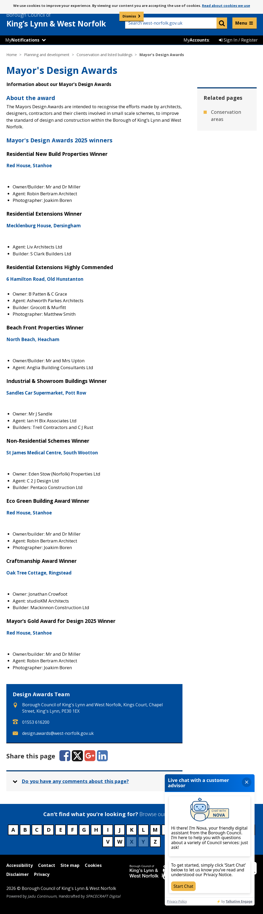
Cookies (93, 865)
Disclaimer (17, 874)
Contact (46, 865)
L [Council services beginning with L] (143, 829)
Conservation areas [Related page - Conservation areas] (226, 115)
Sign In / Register (238, 40)
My (22, 40)
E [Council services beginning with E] (60, 829)
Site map (69, 865)
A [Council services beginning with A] (13, 829)
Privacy (41, 874)
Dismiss (129, 16)
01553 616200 (35, 722)
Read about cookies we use (226, 5)
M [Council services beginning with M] (155, 829)
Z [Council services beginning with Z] (155, 841)
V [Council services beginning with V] (108, 841)
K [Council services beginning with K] (131, 829)
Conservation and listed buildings (105, 54)
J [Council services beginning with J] (120, 829)
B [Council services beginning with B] (25, 829)
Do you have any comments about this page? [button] (75, 781)
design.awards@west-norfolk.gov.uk (58, 733)
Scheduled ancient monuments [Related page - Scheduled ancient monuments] (225, 188)
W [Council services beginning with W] (119, 841)
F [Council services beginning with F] (72, 829)
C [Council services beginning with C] (37, 829)
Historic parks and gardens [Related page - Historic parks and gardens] (227, 138)
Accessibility (19, 865)
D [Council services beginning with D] (49, 829)
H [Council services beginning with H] (96, 829)
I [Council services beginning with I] (108, 829)
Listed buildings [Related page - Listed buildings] (221, 161)
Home (11, 54)
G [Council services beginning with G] (84, 829)
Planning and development (46, 54)
